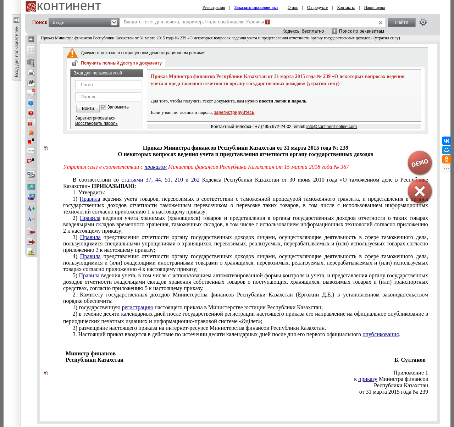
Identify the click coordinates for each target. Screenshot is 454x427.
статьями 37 (136, 180)
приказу (367, 379)
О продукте (317, 7)
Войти (88, 108)
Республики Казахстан (401, 385)
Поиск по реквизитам (361, 31)
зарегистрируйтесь (234, 112)
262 (195, 180)
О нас (293, 7)
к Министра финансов (391, 379)
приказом (155, 167)
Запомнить (118, 107)
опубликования (380, 334)
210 (179, 180)
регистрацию (137, 307)
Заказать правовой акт (256, 7)
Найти (401, 22)
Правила (90, 199)
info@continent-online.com (331, 126)
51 (168, 180)
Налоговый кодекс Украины (234, 21)
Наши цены (374, 7)
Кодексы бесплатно (303, 31)
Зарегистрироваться (95, 118)
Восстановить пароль (96, 123)
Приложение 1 (410, 373)
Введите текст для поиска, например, (194, 21)
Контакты (346, 7)
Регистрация (214, 7)
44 (158, 180)
